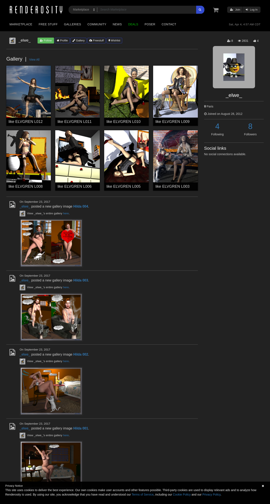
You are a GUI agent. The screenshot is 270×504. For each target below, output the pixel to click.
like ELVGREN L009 (172, 122)
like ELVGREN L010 (124, 122)
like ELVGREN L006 (75, 186)
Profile (62, 40)
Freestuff (96, 40)
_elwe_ (25, 206)
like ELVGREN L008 (26, 186)
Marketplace (20, 24)
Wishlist (114, 40)
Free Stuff (48, 24)
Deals (133, 24)
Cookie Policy (182, 494)
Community (97, 24)
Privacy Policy (211, 494)
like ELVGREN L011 (75, 122)
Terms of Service (143, 494)
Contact (169, 24)
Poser (149, 24)
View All (34, 59)
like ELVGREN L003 (172, 186)
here (66, 213)
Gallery (78, 40)
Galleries (72, 24)
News (117, 24)
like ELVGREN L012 (26, 122)
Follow (46, 40)
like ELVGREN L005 (124, 186)
